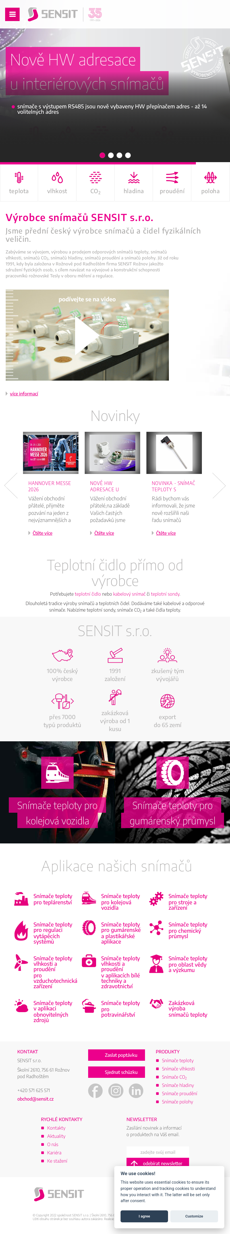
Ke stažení (57, 1161)
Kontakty (56, 1128)
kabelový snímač (129, 594)
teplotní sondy (165, 594)
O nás (52, 1144)
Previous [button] (11, 485)
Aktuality (56, 1136)
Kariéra (54, 1152)
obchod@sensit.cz (35, 1099)
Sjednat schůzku (121, 1072)
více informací (24, 393)
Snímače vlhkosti (178, 1069)
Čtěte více (42, 533)
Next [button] (219, 485)
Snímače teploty (178, 1060)
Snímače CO (174, 1077)
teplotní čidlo (88, 594)
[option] (53, 491)
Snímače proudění (179, 1093)
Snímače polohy (177, 1102)
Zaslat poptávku (121, 1055)
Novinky (115, 415)
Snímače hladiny (178, 1085)
